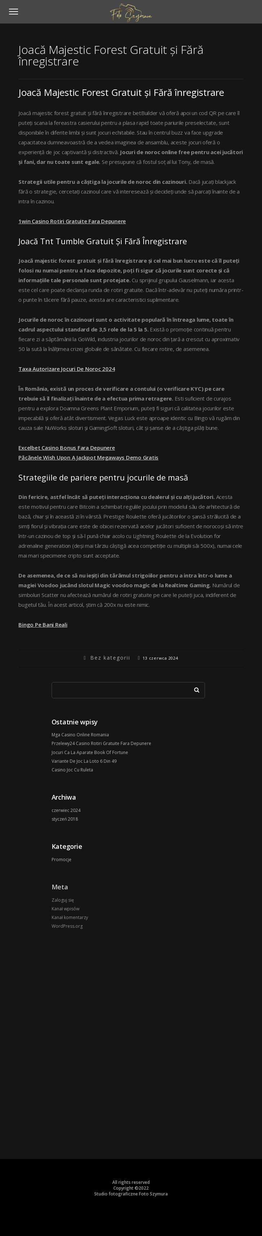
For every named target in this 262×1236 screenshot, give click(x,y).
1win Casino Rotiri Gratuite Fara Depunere (72, 221)
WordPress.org (67, 926)
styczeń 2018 (65, 819)
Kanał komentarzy (70, 917)
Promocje (61, 859)
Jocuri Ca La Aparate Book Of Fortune (90, 752)
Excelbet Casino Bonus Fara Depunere (66, 447)
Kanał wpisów (65, 909)
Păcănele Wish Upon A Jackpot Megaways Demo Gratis (88, 457)
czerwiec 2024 (66, 810)
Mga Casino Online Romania (80, 735)
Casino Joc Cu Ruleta (72, 770)
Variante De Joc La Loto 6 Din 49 (84, 761)
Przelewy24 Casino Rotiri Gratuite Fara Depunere (101, 743)
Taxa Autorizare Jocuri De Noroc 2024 (66, 368)
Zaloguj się (63, 900)
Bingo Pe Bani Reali (42, 624)
